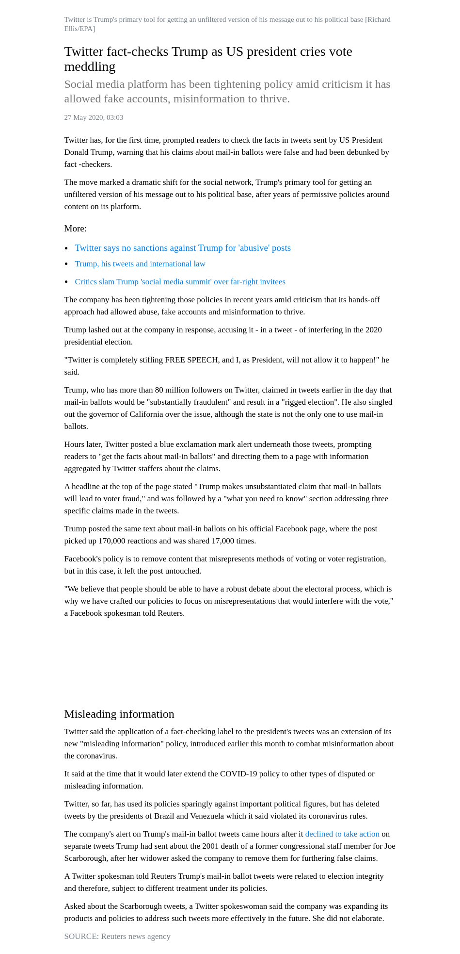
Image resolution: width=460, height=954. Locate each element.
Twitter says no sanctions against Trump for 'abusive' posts (183, 248)
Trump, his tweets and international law (140, 263)
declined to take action (342, 834)
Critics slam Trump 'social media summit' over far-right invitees (180, 281)
